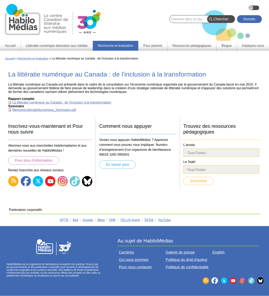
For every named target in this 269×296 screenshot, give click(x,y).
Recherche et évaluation (33, 58)
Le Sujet (189, 161)
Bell (75, 220)
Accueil (9, 58)
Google (87, 220)
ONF (112, 220)
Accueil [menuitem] (10, 45)
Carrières (126, 252)
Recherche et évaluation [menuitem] (115, 45)
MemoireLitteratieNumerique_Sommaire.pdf (44, 110)
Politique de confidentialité (187, 267)
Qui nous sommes (134, 260)
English (254, 8)
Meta (101, 220)
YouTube (164, 220)
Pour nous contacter (135, 267)
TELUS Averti (130, 220)
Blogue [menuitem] (226, 45)
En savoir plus (117, 164)
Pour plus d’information (33, 160)
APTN (64, 220)
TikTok (149, 220)
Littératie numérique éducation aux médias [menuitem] (57, 45)
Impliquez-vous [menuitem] (253, 45)
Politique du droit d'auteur (186, 260)
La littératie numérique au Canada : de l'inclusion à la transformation (61, 102)
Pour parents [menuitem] (153, 45)
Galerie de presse (180, 252)
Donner (249, 19)
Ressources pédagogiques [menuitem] (191, 45)
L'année (189, 145)
